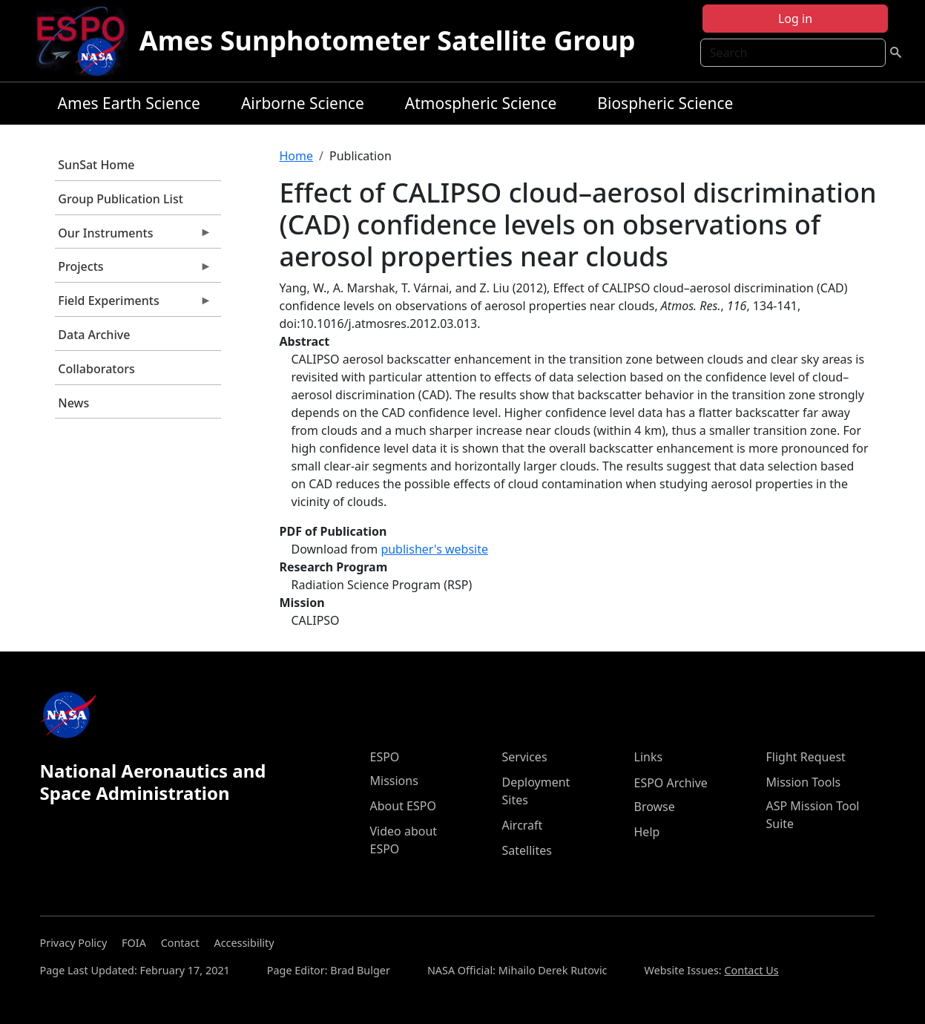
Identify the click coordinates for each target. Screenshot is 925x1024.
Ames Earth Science (129, 103)
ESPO (385, 757)
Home (297, 156)
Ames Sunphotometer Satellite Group (387, 40)
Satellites (527, 850)
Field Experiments (133, 304)
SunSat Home (96, 165)
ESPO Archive (671, 783)
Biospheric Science (665, 103)
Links (648, 757)
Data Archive (94, 334)
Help (647, 832)
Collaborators (96, 369)
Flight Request (806, 757)
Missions (394, 780)
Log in (795, 18)
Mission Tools (803, 782)
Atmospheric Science (481, 103)
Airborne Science (302, 103)
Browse (654, 806)
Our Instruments (133, 237)
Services (524, 757)
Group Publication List (120, 199)
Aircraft (522, 825)
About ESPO (403, 806)
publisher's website (434, 549)
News (73, 403)
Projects (133, 270)
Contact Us (751, 970)
